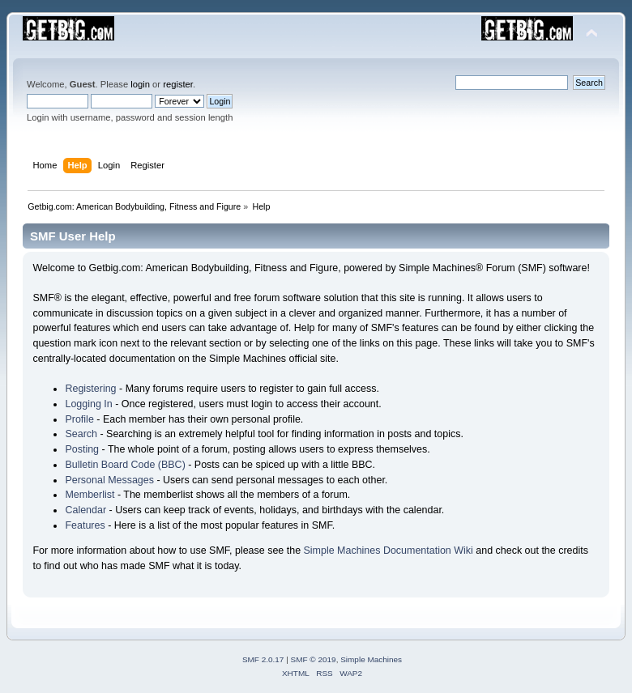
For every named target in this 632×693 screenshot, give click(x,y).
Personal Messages (109, 480)
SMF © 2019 (313, 659)
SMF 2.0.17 (263, 659)
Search (81, 434)
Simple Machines (371, 659)
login (140, 84)
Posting (82, 449)
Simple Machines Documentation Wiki (388, 550)
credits (573, 550)
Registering (90, 388)
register (178, 84)
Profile (79, 419)
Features (85, 525)
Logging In (88, 404)
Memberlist (89, 494)
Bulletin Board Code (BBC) (125, 464)
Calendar (85, 510)
